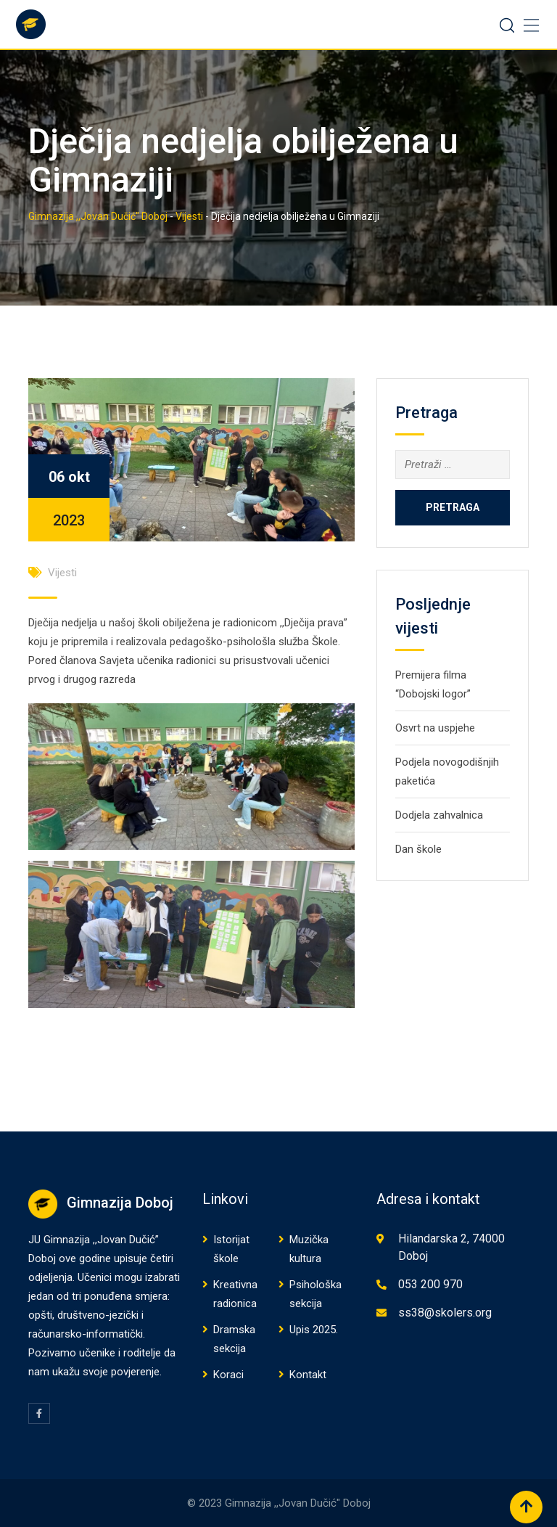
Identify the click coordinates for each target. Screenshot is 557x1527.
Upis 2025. (313, 1329)
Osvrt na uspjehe (435, 727)
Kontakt (307, 1374)
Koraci (228, 1374)
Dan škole (418, 849)
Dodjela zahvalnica (439, 815)
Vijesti (62, 572)
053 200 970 (430, 1284)
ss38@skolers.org (445, 1312)
